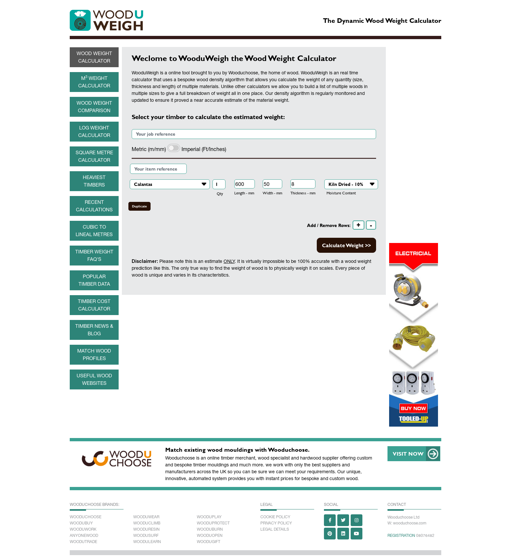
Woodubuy (81, 523)
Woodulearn (147, 541)
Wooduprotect (213, 523)
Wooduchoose (85, 517)
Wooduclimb (146, 523)
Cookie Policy (275, 517)
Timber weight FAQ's (94, 255)
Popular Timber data (94, 280)
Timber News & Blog (94, 329)
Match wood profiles (94, 354)
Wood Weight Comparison (94, 106)
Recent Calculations (94, 205)
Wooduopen (210, 535)
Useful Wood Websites (94, 379)
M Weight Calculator (94, 81)
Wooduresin (146, 529)
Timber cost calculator (94, 304)
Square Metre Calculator (94, 156)
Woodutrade (83, 541)
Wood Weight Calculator (94, 57)
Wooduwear (146, 517)
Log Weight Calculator (94, 131)
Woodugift (208, 541)
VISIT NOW (408, 453)
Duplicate (139, 206)
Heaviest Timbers (94, 181)
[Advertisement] (254, 347)
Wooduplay (209, 517)
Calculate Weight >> (346, 245)
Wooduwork (83, 529)
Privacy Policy (276, 523)
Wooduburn (210, 529)
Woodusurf (146, 535)
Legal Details (274, 529)
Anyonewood (84, 535)
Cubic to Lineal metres (94, 230)
